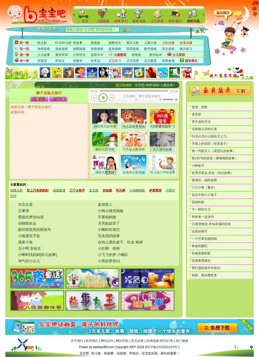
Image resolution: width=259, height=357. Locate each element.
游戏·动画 (139, 21)
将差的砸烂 (199, 246)
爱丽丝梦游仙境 (31, 217)
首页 (85, 21)
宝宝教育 (150, 61)
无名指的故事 (109, 236)
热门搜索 (182, 341)
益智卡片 (97, 55)
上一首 (94, 98)
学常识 (95, 61)
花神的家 (198, 202)
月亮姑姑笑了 (109, 223)
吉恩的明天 (199, 231)
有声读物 (152, 85)
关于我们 (77, 341)
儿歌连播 (168, 43)
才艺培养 (132, 61)
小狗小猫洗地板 (110, 211)
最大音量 (176, 99)
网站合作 (107, 341)
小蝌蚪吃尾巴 (109, 229)
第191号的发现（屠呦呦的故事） (215, 158)
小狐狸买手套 (29, 236)
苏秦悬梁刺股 (201, 253)
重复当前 (136, 99)
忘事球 (23, 211)
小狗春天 (198, 165)
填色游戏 (61, 49)
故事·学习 (121, 21)
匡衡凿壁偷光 (201, 260)
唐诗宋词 (61, 55)
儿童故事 (166, 85)
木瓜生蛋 (25, 204)
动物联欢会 (27, 223)
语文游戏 (168, 49)
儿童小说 (150, 43)
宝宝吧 (139, 85)
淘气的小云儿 (29, 261)
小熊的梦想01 (109, 261)
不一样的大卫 (201, 209)
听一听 (24, 43)
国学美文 (191, 61)
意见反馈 (137, 341)
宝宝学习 (115, 61)
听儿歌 (42, 43)
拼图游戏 (79, 49)
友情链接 (152, 341)
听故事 (77, 43)
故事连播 (186, 43)
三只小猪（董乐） (204, 187)
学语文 (60, 61)
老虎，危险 (199, 107)
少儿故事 (43, 55)
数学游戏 (150, 49)
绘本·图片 (175, 21)
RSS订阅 (166, 341)
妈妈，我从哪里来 (204, 275)
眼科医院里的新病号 (34, 229)
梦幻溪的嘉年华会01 (206, 268)
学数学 (77, 61)
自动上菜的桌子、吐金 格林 (120, 242)
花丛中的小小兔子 (204, 195)
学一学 (24, 61)
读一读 (24, 55)
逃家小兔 (25, 242)
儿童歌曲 (103, 21)
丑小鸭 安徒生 (29, 248)
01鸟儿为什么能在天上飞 (209, 136)
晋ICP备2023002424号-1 (162, 347)
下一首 (112, 98)
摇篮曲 (95, 43)
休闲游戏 (43, 49)
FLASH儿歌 (63, 43)
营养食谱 (168, 61)
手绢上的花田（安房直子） (210, 143)
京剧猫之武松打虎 (204, 129)
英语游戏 (132, 49)
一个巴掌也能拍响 (204, 239)
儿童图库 (120, 55)
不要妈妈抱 (107, 217)
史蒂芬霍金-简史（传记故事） (213, 173)
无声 (160, 99)
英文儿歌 (132, 43)
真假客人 (105, 204)
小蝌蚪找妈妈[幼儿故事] (37, 255)
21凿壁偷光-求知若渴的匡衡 (211, 224)
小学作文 (79, 55)
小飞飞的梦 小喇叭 (113, 255)
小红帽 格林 (109, 248)
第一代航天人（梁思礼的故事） (214, 151)
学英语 (42, 61)
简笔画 (136, 55)
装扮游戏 (97, 49)
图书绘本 (155, 55)
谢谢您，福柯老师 (204, 180)
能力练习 (186, 49)
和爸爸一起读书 (203, 217)
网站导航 (122, 341)
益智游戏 (115, 49)
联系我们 (92, 341)
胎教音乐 (115, 43)
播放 (103, 98)
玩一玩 (24, 49)
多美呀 (196, 114)
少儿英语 (157, 21)
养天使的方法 (201, 122)
